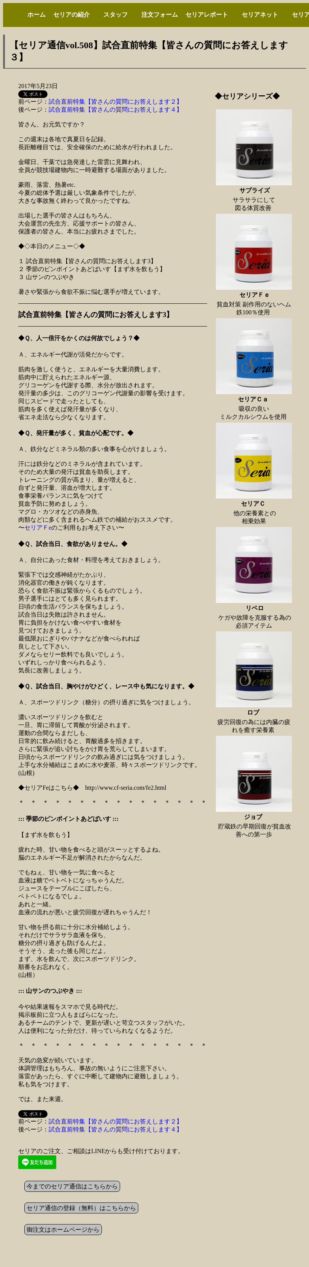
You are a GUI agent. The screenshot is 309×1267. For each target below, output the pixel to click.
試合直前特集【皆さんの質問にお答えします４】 (115, 109)
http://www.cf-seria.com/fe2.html (125, 787)
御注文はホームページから (63, 1229)
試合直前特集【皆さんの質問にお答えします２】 (115, 101)
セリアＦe (37, 527)
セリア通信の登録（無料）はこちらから (81, 1208)
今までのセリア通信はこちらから (72, 1186)
